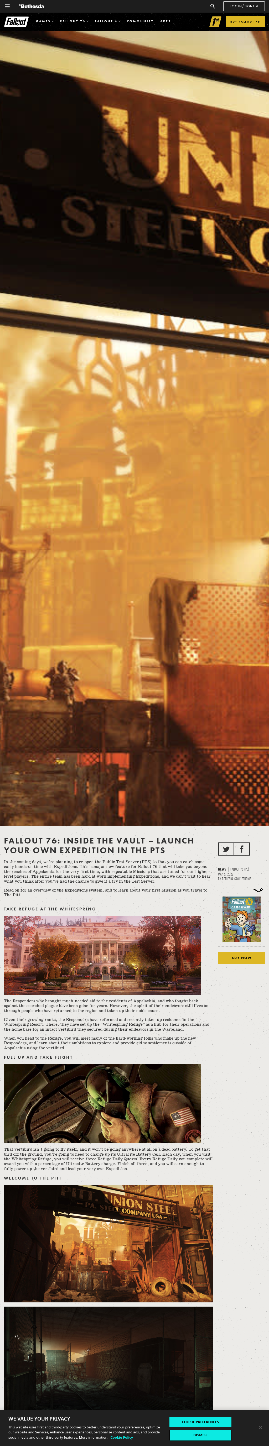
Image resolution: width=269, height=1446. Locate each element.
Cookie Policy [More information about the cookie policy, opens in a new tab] (122, 1437)
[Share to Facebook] (241, 849)
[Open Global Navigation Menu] (7, 6)
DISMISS (200, 1435)
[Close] (260, 1427)
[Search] (213, 6)
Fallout (16, 22)
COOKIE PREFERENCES (200, 1421)
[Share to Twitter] (226, 849)
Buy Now (242, 958)
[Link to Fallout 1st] (215, 21)
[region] (134, 1428)
